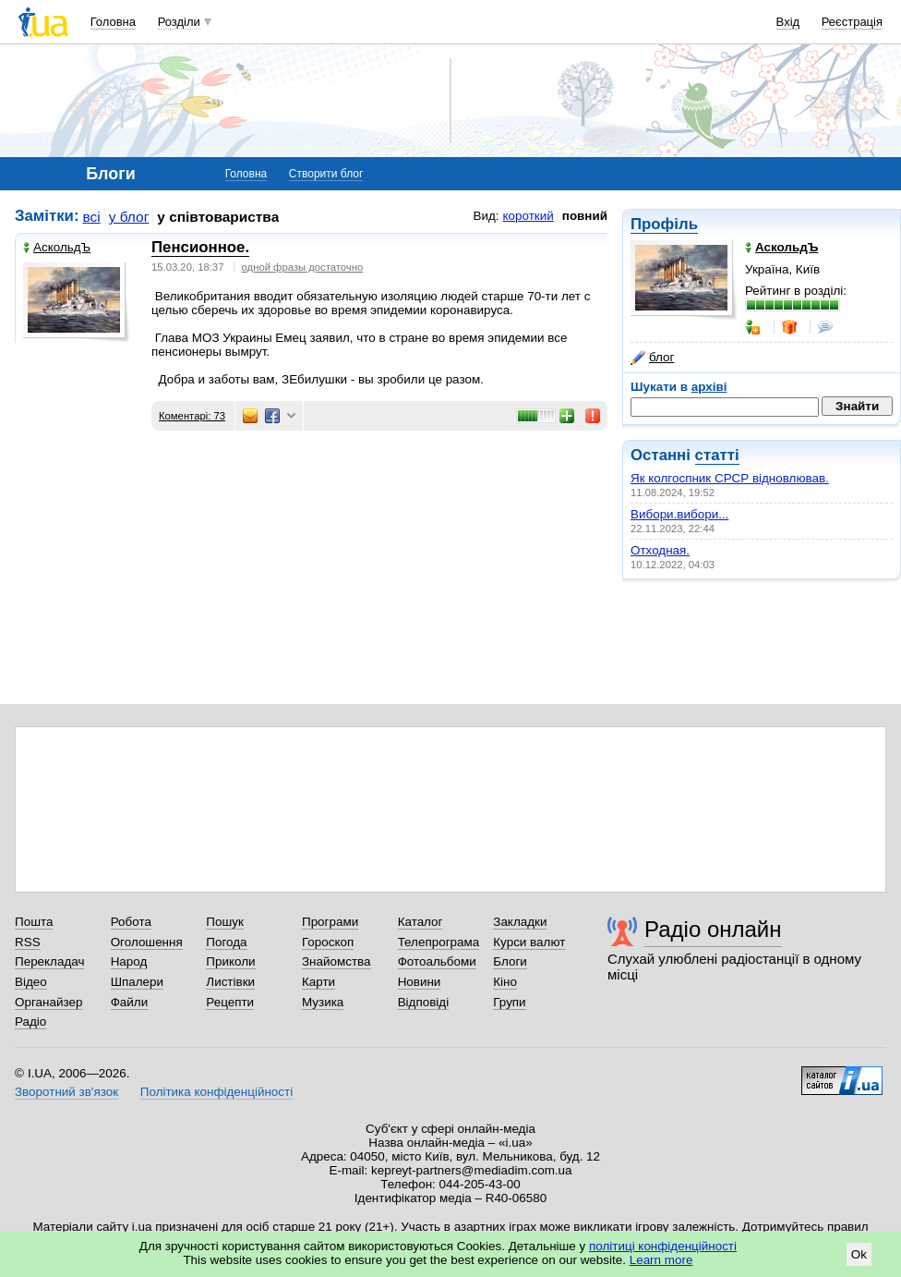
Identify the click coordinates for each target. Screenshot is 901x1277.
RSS (28, 942)
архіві (709, 387)
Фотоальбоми (437, 961)
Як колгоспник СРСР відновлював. (730, 478)
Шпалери (137, 982)
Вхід (788, 22)
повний (584, 216)
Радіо (30, 1021)
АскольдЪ (56, 247)
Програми (330, 922)
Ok (859, 1254)
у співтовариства (218, 217)
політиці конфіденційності (663, 1246)
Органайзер (48, 1002)
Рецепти (230, 1002)
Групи (509, 1002)
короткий (528, 216)
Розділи (179, 22)
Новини (419, 982)
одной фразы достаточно (303, 267)
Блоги (510, 961)
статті (717, 455)
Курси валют (529, 942)
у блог (129, 217)
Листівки (230, 982)
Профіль (664, 224)
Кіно (505, 982)
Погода (226, 942)
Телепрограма (439, 942)
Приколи (230, 961)
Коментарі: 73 (192, 415)
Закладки (520, 922)
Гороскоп (328, 942)
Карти (318, 982)
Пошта (34, 922)
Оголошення (147, 942)
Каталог (420, 922)
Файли (130, 1002)
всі (92, 217)
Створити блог (326, 173)
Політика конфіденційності (216, 1092)
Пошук (225, 922)
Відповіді (424, 1002)
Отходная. (660, 550)
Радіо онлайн (713, 929)
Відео (31, 982)
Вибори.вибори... (679, 514)
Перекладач (49, 961)
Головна (113, 22)
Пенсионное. (200, 247)
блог (652, 357)
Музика (322, 1002)
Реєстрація (852, 22)
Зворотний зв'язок (66, 1092)
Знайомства (336, 961)
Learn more (661, 1260)
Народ (129, 961)
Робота (131, 922)
